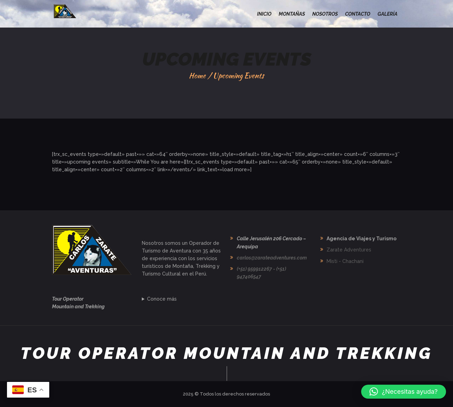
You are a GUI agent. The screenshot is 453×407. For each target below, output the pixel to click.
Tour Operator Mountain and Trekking (226, 353)
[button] (403, 392)
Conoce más (162, 299)
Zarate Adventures (349, 250)
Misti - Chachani (345, 261)
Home (197, 75)
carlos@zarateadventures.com (272, 258)
